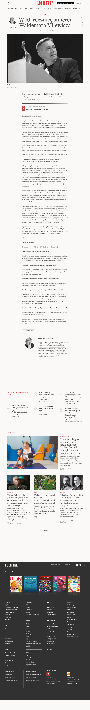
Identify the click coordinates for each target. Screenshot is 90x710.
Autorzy (69, 637)
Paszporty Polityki (31, 651)
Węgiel (28, 617)
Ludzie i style (71, 615)
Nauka (44, 8)
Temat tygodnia (51, 634)
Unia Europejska (10, 666)
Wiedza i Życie (9, 622)
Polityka (7, 613)
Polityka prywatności (31, 687)
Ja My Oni (8, 627)
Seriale (28, 642)
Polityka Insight (14, 704)
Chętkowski (50, 622)
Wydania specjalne (10, 615)
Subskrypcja (68, 575)
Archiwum (70, 635)
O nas (69, 642)
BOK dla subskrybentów (11, 690)
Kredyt (28, 622)
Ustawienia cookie (30, 696)
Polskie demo (50, 651)
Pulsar (28, 666)
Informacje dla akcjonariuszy (34, 693)
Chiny (6, 676)
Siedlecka (49, 613)
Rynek (31, 8)
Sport (69, 627)
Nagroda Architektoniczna (33, 654)
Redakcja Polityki (9, 681)
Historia (69, 620)
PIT (27, 615)
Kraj (21, 8)
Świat (26, 8)
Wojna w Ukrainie (10, 663)
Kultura (38, 8)
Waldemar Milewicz (29, 340)
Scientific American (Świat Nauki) (33, 669)
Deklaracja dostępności (32, 690)
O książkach (50, 642)
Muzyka (28, 637)
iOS (47, 688)
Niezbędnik (8, 630)
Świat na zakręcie (52, 639)
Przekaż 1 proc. (71, 625)
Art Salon (28, 656)
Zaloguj (79, 3)
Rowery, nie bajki (52, 649)
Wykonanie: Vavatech (60, 704)
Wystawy (28, 644)
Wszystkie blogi (51, 625)
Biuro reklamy (9, 684)
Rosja (6, 673)
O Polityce (7, 693)
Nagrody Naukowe (31, 675)
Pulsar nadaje (51, 654)
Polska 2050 (8, 649)
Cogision (47, 704)
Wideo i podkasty (58, 8)
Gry (27, 649)
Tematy (69, 640)
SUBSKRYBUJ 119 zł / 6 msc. (65, 3)
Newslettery (70, 613)
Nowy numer (14, 8)
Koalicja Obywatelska (11, 639)
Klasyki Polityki (72, 630)
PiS (6, 642)
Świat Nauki (8, 625)
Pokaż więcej (45, 540)
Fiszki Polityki (71, 688)
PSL (6, 647)
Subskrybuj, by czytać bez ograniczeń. (37, 109)
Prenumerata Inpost (56, 575)
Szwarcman (50, 615)
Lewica (7, 644)
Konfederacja (9, 651)
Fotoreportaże (71, 617)
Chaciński (49, 620)
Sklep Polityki (71, 644)
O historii (49, 644)
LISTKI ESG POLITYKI (32, 625)
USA (6, 668)
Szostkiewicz (50, 617)
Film (27, 639)
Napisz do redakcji (10, 687)
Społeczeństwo (71, 622)
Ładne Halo (51, 704)
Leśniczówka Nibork (24, 704)
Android (51, 688)
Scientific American (11, 620)
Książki (28, 634)
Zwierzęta (70, 632)
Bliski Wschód (9, 671)
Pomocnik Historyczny (11, 617)
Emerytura (29, 620)
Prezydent (8, 654)
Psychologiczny (51, 647)
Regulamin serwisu (31, 681)
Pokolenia (68, 8)
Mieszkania (29, 613)
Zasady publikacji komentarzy (34, 684)
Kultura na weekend (52, 637)
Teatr (27, 647)
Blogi (49, 8)
